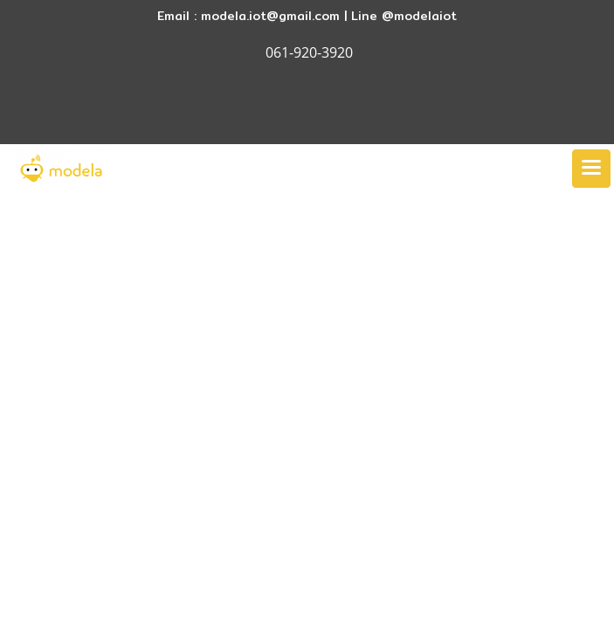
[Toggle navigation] (591, 168)
